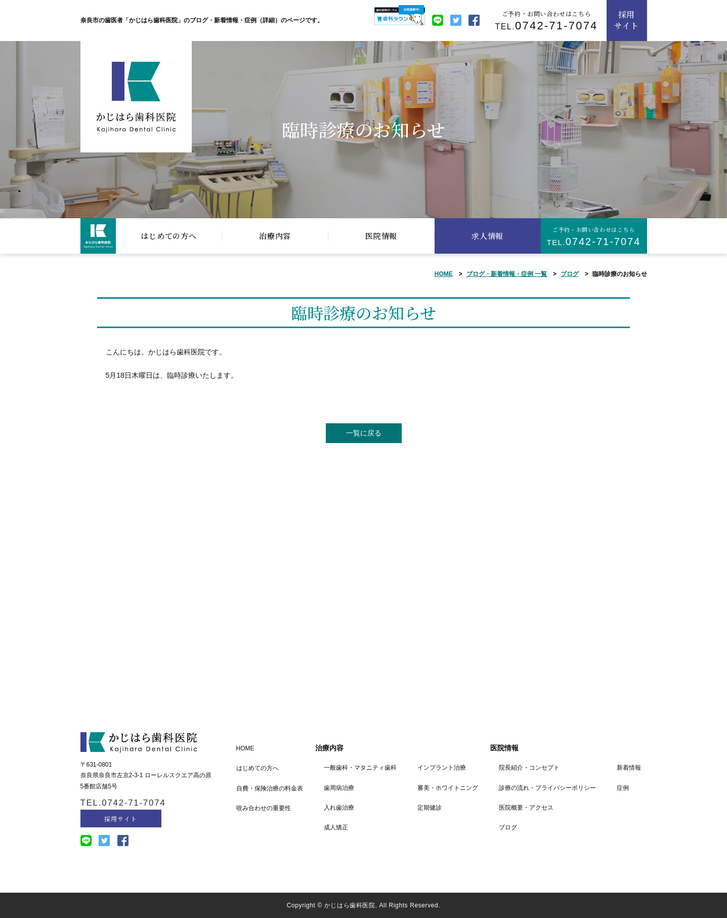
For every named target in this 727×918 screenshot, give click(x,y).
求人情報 (487, 235)
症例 (623, 787)
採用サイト (626, 20)
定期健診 (429, 807)
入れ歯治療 (339, 807)
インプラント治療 (441, 767)
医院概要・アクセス (526, 807)
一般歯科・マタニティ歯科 (360, 767)
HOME (444, 273)
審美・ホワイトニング (447, 787)
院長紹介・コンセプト (529, 767)
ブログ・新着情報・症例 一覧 (506, 273)
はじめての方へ (168, 235)
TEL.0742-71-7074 (123, 803)
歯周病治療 (339, 787)
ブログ (570, 273)
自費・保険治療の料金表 (269, 788)
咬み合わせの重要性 (263, 808)
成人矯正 (336, 827)
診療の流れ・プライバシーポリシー (547, 787)
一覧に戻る (363, 433)
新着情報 (629, 767)
